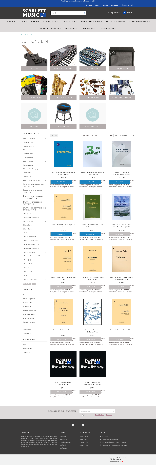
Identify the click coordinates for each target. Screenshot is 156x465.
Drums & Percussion (50, 28)
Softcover (27, 233)
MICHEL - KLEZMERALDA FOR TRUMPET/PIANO (33, 185)
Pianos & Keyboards (29, 21)
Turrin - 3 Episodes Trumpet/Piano (121, 330)
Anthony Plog (28, 142)
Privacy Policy (109, 414)
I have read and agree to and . (97, 415)
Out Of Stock (119, 234)
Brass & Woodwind (115, 21)
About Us (105, 5)
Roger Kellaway (29, 146)
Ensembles (27, 172)
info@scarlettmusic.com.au (108, 439)
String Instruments (139, 21)
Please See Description (31, 217)
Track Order (63, 439)
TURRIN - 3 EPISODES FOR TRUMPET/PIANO (32, 203)
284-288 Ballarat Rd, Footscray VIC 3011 (113, 442)
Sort (110, 135)
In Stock (27, 275)
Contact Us (114, 5)
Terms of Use (83, 436)
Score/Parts (28, 225)
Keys (26, 268)
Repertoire (27, 176)
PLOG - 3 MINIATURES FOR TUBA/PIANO (32, 191)
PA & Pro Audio (51, 21)
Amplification (70, 21)
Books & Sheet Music (91, 21)
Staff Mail (63, 445)
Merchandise (90, 28)
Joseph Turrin (28, 157)
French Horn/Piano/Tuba (31, 244)
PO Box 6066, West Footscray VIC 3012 (113, 445)
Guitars (10, 21)
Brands (97, 5)
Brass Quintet (28, 165)
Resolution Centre (65, 442)
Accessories (72, 28)
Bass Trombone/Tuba (31, 240)
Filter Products (31, 134)
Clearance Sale (108, 28)
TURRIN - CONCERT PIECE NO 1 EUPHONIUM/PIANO (34, 209)
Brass (27, 260)
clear (33, 284)
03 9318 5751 (104, 436)
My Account (113, 12)
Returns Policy (27, 348)
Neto (122, 461)
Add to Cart (61, 181)
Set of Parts (28, 229)
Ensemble (28, 264)
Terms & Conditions (99, 414)
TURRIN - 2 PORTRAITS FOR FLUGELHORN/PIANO (33, 197)
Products (89, 5)
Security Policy (84, 445)
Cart (128, 12)
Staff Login (63, 448)
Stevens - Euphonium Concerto (63, 330)
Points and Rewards (127, 5)
